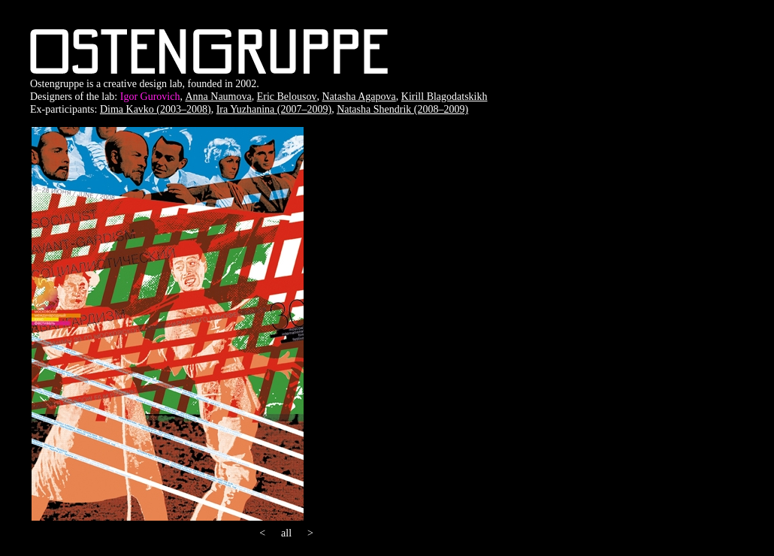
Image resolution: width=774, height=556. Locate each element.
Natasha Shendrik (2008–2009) (402, 109)
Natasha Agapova (358, 96)
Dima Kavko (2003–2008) (155, 109)
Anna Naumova (218, 96)
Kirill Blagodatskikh (444, 96)
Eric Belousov (287, 96)
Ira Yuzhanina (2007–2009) (273, 109)
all (286, 533)
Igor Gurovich (150, 96)
